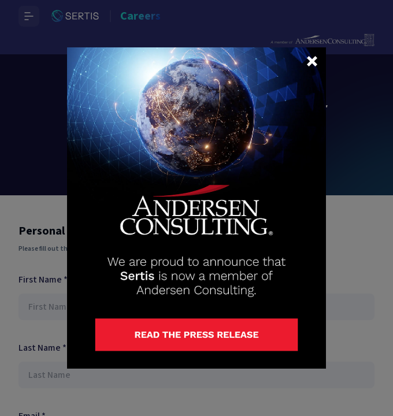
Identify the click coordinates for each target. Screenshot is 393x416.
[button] (312, 61)
